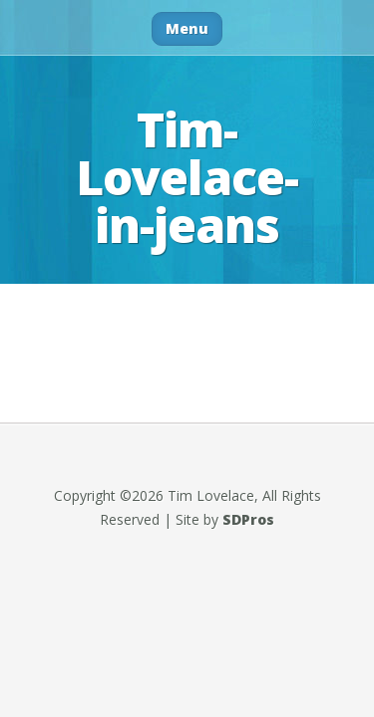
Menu (187, 28)
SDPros (248, 519)
